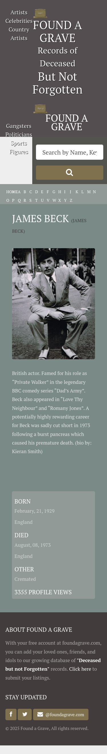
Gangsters (18, 126)
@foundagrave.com (63, 714)
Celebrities (19, 21)
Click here (80, 669)
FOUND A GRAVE (57, 31)
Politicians (18, 134)
